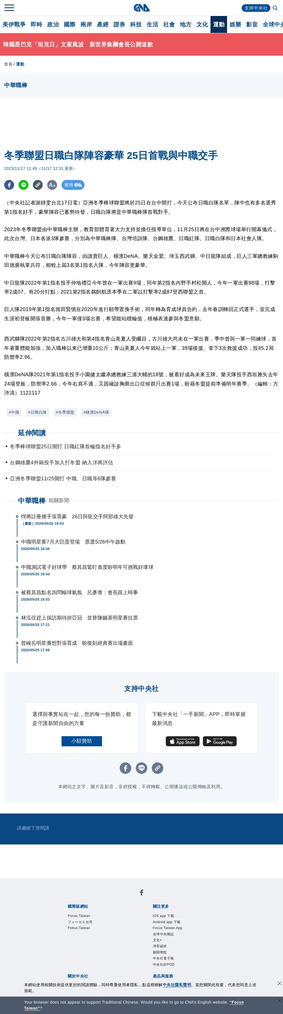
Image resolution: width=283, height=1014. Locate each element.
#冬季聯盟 (65, 412)
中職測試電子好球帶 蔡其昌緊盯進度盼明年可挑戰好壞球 (87, 567)
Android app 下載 (167, 922)
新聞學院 (160, 952)
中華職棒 (32, 500)
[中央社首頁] (141, 7)
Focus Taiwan (79, 916)
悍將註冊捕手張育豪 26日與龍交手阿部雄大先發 (77, 516)
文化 (202, 24)
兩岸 (86, 24)
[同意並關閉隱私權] (280, 984)
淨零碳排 (160, 946)
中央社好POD (164, 964)
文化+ (157, 940)
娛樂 (235, 24)
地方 (185, 24)
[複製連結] (38, 185)
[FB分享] (9, 185)
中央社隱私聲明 (177, 985)
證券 (119, 24)
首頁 (8, 64)
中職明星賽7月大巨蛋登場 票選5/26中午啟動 (73, 542)
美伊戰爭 (14, 24)
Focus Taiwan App (167, 928)
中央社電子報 (163, 958)
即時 (36, 24)
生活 (152, 24)
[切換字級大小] (52, 185)
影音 (252, 24)
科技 (136, 24)
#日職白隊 (37, 412)
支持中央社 (256, 8)
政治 (53, 24)
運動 (219, 24)
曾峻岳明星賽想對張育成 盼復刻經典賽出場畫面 (77, 643)
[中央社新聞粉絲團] (141, 893)
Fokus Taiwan (79, 928)
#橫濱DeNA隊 (96, 412)
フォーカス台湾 (80, 922)
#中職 (14, 412)
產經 (102, 24)
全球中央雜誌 (163, 934)
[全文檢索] (276, 8)
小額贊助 (81, 741)
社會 (169, 24)
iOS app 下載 (163, 916)
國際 (69, 24)
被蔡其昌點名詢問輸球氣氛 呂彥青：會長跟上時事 (79, 592)
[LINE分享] (23, 185)
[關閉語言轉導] (280, 1001)
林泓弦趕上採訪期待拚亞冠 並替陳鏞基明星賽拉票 (79, 618)
